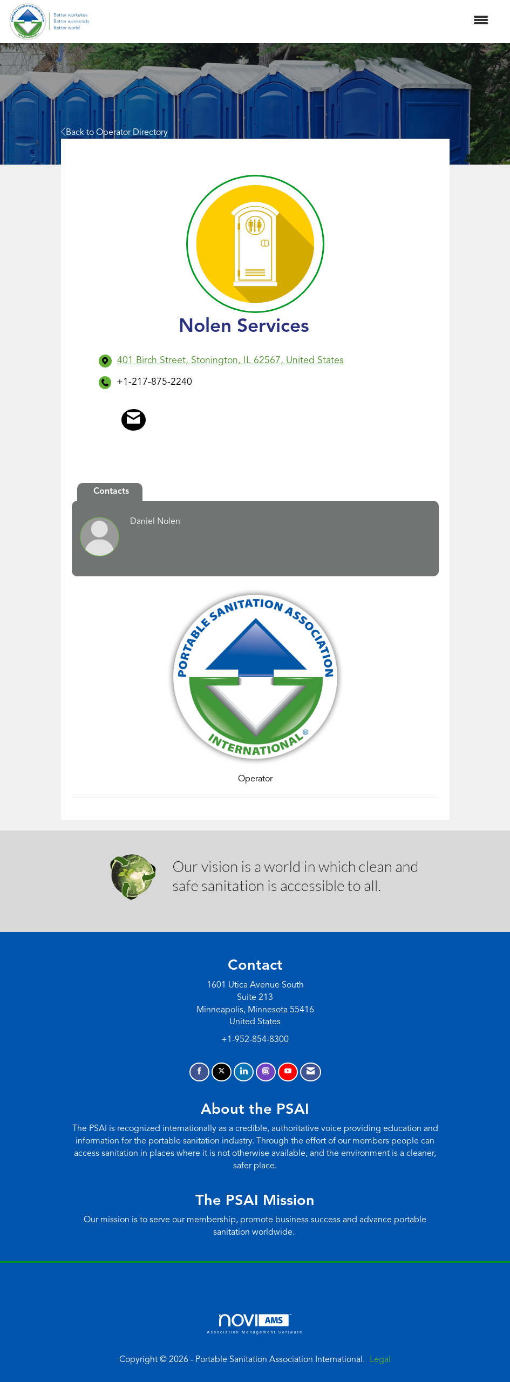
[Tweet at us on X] (222, 1072)
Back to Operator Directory (114, 132)
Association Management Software (255, 1324)
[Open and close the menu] (294, 21)
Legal (380, 1360)
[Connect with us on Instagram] (266, 1072)
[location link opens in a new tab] (230, 360)
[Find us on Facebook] (199, 1072)
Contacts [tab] (111, 491)
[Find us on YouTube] (288, 1072)
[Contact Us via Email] (310, 1072)
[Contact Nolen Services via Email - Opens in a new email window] (133, 420)
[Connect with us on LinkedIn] (244, 1072)
